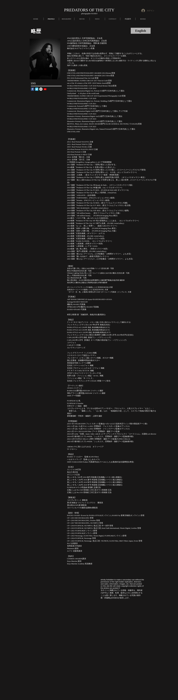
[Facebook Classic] (32, 89)
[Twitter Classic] (36, 89)
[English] (141, 31)
